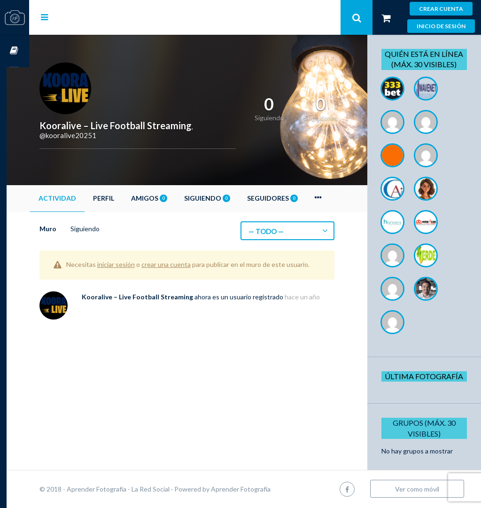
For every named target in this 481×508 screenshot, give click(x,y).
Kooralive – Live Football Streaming (160, 306)
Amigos (172, 198)
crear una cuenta (188, 264)
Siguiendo (230, 198)
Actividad (80, 198)
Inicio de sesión (441, 26)
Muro (70, 229)
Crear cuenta (441, 8)
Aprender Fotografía (263, 489)
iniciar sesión (138, 264)
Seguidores (295, 198)
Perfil (126, 198)
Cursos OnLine (14, 51)
